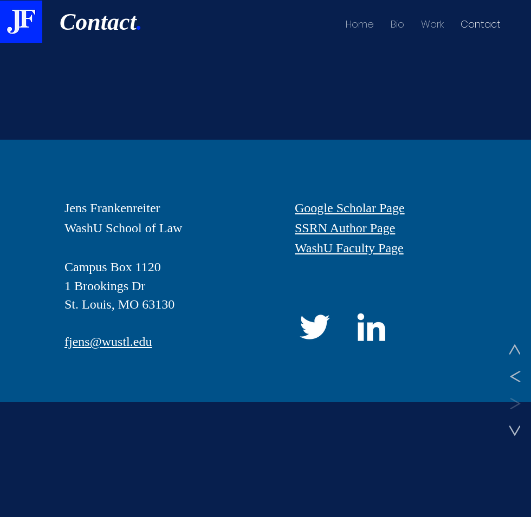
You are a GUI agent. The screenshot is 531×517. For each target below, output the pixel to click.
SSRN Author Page (345, 228)
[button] (432, 24)
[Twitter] (315, 327)
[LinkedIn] (371, 327)
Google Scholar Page (350, 208)
